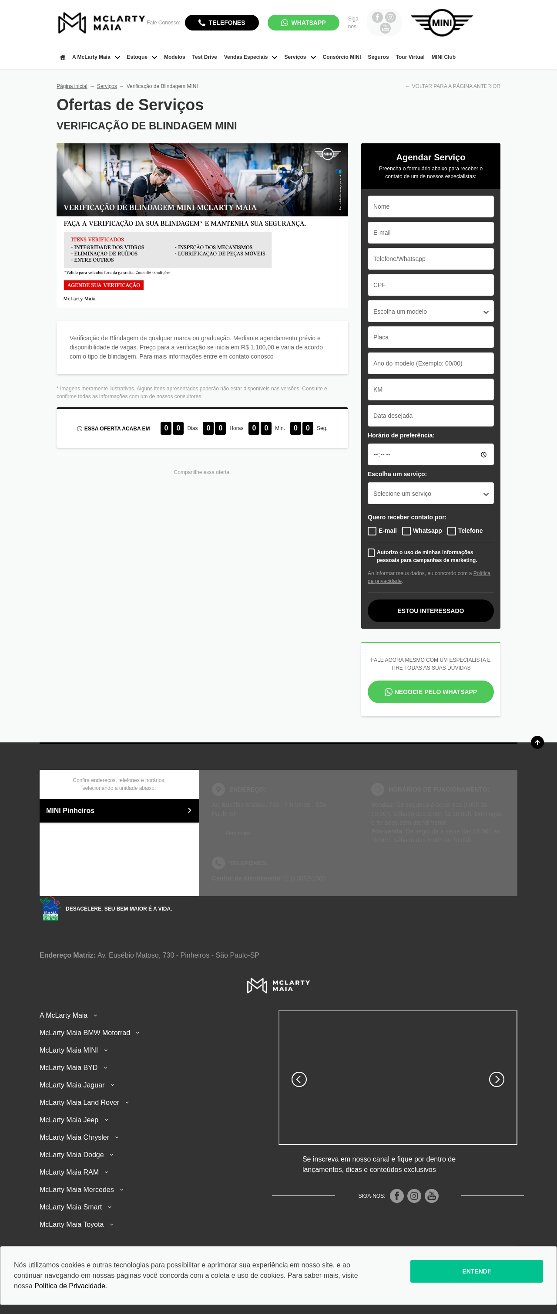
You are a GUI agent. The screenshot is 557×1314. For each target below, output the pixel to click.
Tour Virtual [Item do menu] (410, 57)
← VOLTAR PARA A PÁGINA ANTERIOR (452, 86)
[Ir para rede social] (377, 16)
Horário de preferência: (401, 435)
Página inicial (72, 86)
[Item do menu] (62, 57)
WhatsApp (309, 22)
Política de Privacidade (69, 1286)
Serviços (107, 86)
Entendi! (476, 1271)
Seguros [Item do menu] (378, 57)
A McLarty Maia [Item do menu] (96, 57)
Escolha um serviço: (397, 474)
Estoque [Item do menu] (142, 57)
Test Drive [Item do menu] (204, 57)
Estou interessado (430, 610)
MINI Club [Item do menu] (444, 57)
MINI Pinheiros (119, 810)
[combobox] (431, 311)
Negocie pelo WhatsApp (436, 691)
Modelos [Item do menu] (174, 57)
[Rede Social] (397, 1196)
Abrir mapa (238, 833)
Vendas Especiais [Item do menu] (251, 57)
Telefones (227, 22)
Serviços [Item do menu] (299, 57)
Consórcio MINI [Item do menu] (342, 57)
